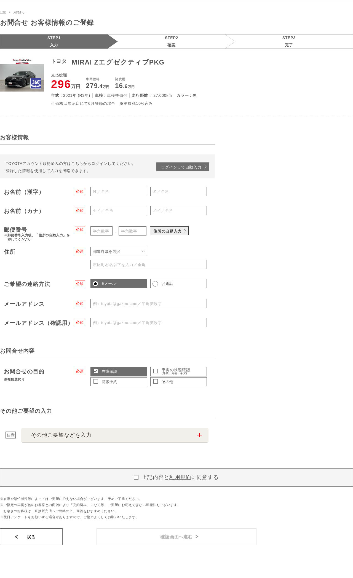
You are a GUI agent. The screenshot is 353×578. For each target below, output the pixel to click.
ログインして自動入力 (181, 167)
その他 (167, 381)
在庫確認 (109, 371)
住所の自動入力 (167, 231)
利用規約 (180, 477)
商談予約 (109, 381)
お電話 (167, 283)
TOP (3, 12)
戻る (31, 536)
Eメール (109, 283)
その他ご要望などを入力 (61, 435)
